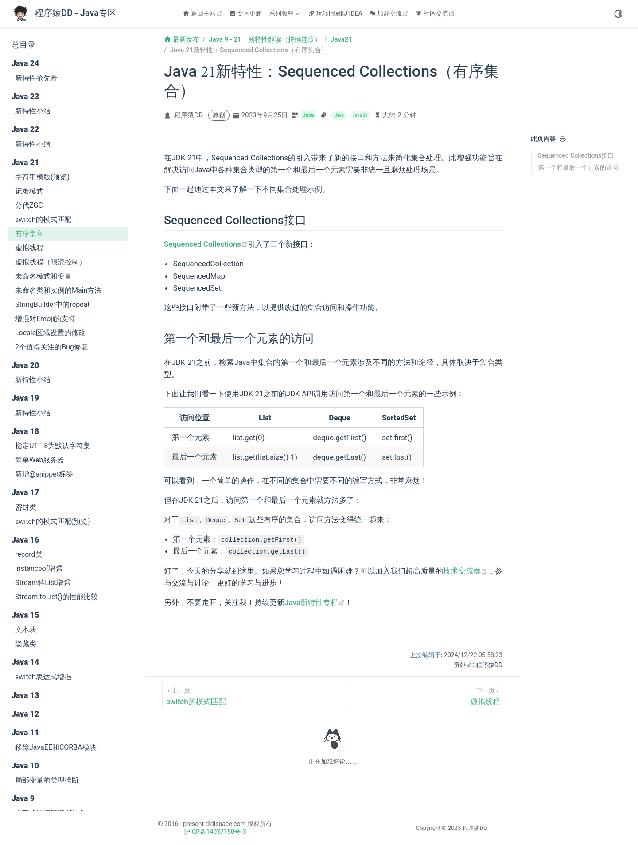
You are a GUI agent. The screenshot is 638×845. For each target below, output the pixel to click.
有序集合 (29, 233)
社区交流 (436, 13)
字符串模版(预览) (42, 177)
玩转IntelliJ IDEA (335, 13)
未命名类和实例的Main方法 (58, 290)
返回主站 (203, 13)
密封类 (25, 507)
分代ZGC (29, 205)
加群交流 (390, 13)
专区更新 (246, 13)
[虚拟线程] (427, 695)
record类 (29, 554)
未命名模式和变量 (43, 276)
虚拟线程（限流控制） (50, 262)
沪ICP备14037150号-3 (215, 831)
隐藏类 (25, 644)
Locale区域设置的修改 (50, 333)
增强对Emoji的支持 (45, 318)
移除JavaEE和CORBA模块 (56, 747)
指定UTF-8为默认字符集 (52, 446)
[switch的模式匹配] (254, 695)
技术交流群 (465, 570)
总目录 (23, 44)
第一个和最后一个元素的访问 (578, 167)
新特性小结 (33, 111)
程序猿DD (188, 115)
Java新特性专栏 (314, 602)
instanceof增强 (38, 568)
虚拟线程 (29, 248)
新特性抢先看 (36, 78)
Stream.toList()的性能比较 (56, 597)
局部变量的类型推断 (47, 780)
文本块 (25, 629)
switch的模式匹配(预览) (52, 521)
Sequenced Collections (206, 244)
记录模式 (29, 191)
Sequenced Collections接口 (576, 155)
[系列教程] (285, 13)
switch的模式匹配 (43, 219)
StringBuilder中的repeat (52, 304)
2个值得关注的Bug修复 (51, 347)
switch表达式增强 (43, 677)
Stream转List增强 (42, 582)
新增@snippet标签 (44, 474)
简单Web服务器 (39, 460)
